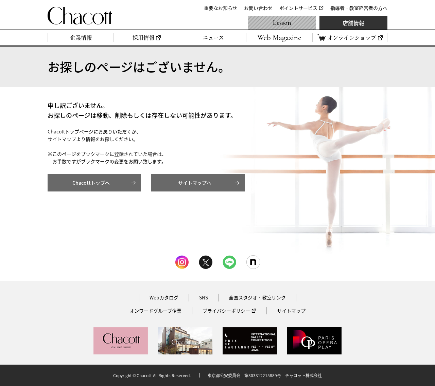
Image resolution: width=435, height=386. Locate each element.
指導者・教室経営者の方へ (358, 7)
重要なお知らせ (220, 7)
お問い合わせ (258, 7)
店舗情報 (353, 23)
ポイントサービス (298, 7)
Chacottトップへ (91, 182)
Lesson (282, 23)
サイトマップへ (194, 182)
